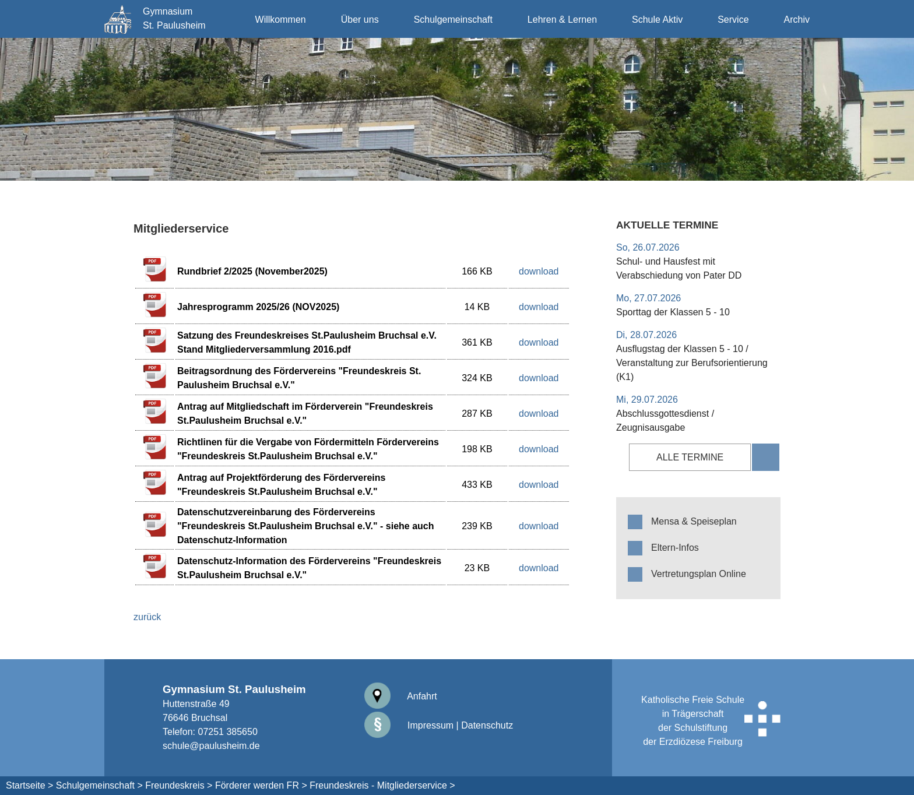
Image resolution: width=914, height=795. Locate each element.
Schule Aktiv (657, 19)
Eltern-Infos (675, 548)
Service (733, 19)
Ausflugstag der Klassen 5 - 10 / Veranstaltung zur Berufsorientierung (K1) (692, 363)
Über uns (360, 19)
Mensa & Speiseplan (694, 521)
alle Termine (689, 457)
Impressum (409, 725)
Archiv (797, 19)
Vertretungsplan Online (698, 574)
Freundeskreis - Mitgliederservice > (382, 785)
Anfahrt (400, 696)
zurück (147, 617)
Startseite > (29, 785)
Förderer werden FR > (261, 785)
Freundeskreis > (178, 785)
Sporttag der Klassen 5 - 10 (673, 312)
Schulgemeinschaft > (99, 785)
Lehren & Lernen (562, 19)
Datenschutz (487, 725)
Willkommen (280, 19)
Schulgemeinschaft (453, 19)
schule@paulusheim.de (211, 746)
